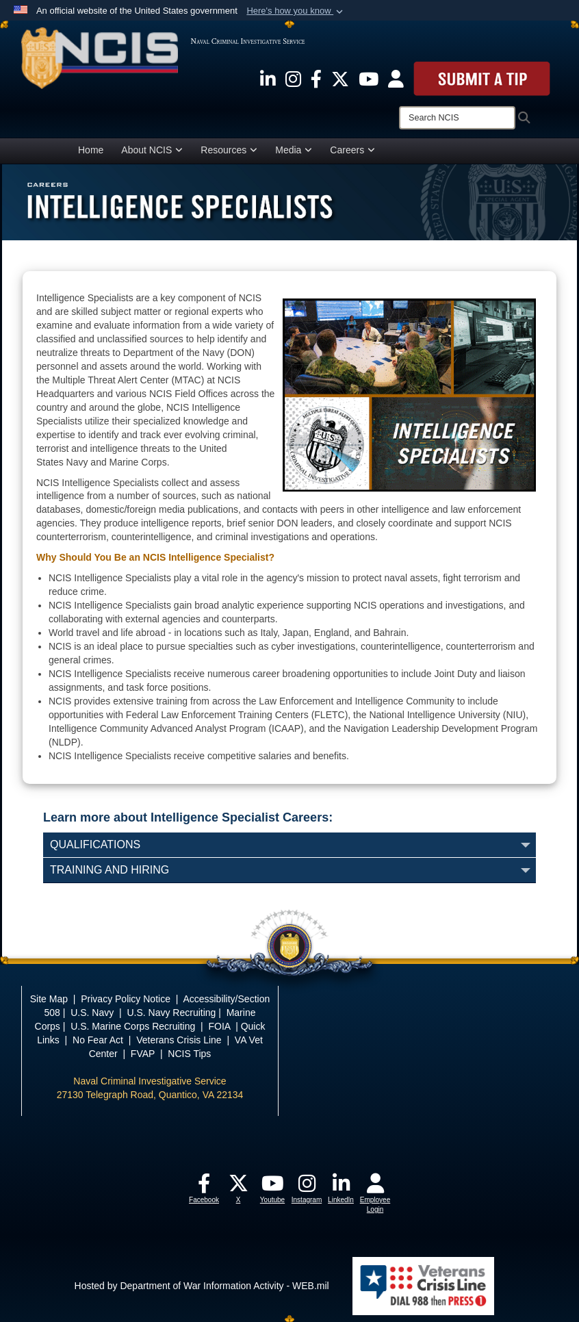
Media (293, 149)
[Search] (457, 117)
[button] (296, 11)
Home (90, 149)
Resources (229, 149)
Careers (352, 149)
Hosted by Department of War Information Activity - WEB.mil (202, 1285)
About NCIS (152, 149)
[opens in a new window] (268, 78)
